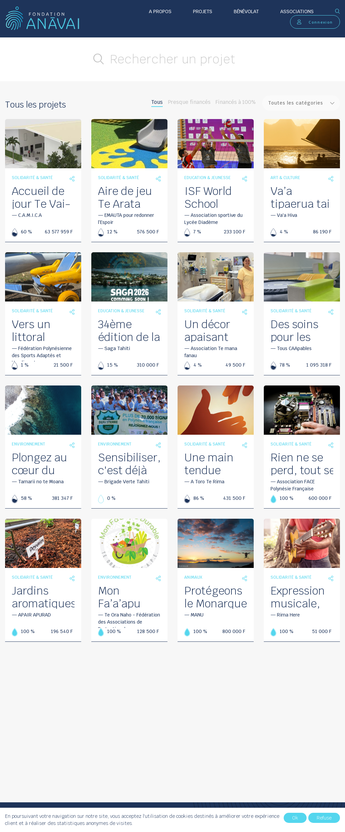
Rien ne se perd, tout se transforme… (303, 463)
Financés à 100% (236, 102)
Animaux (193, 577)
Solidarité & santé (32, 177)
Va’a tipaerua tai (300, 197)
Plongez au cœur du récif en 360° (39, 463)
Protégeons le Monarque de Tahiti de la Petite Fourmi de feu (215, 596)
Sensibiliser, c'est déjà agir (129, 463)
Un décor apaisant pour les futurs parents (207, 330)
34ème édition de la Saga (129, 330)
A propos (160, 11)
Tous (157, 102)
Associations (297, 11)
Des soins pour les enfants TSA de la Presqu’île (302, 330)
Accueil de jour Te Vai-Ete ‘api (41, 197)
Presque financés (189, 102)
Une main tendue (208, 463)
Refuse (324, 818)
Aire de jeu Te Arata (125, 197)
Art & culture (285, 177)
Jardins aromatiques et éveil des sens (44, 596)
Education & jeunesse (207, 177)
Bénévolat (246, 11)
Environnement (28, 444)
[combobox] (301, 103)
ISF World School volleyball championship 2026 (220, 197)
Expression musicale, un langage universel (299, 596)
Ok (295, 818)
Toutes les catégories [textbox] (295, 103)
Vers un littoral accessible (38, 330)
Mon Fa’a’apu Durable (119, 596)
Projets (202, 11)
